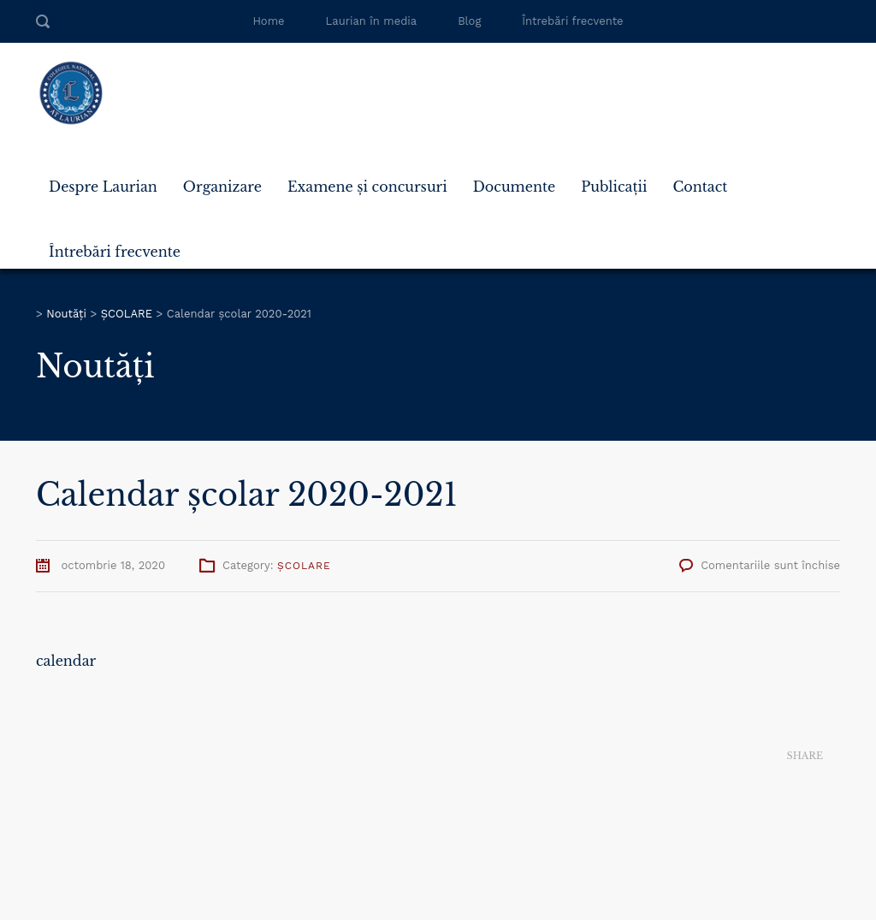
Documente (514, 186)
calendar (66, 660)
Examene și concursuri (367, 186)
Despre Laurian (103, 186)
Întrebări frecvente (572, 21)
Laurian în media (371, 21)
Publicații (614, 186)
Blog (469, 21)
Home (268, 21)
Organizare (222, 186)
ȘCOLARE (304, 566)
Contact (699, 186)
